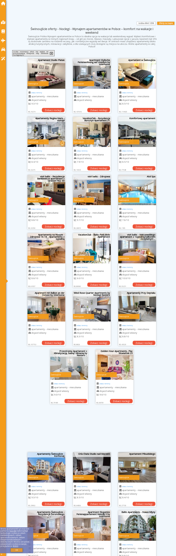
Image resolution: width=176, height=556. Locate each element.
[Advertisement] (91, 429)
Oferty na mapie (166, 23)
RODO (15, 546)
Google (13, 531)
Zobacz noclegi (53, 110)
